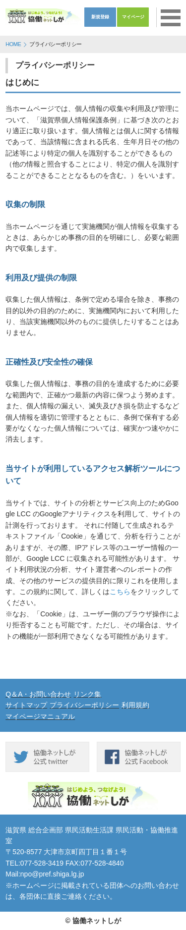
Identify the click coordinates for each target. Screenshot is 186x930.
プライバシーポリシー (84, 705)
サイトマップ (26, 705)
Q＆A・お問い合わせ (38, 694)
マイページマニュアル (40, 716)
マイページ (133, 16)
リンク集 (87, 694)
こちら (120, 592)
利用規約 (135, 705)
